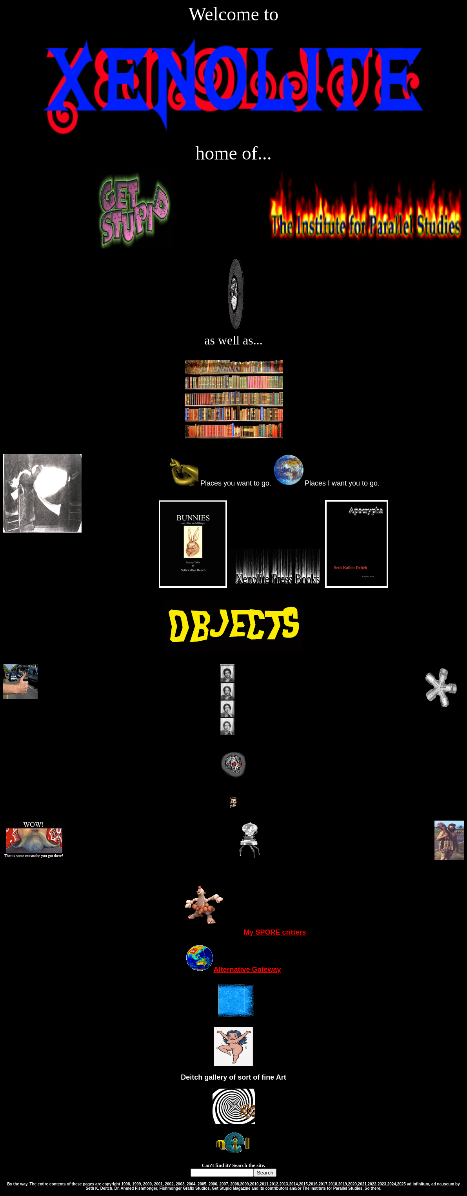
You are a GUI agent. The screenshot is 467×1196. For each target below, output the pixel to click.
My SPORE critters (233, 932)
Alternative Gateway (233, 969)
